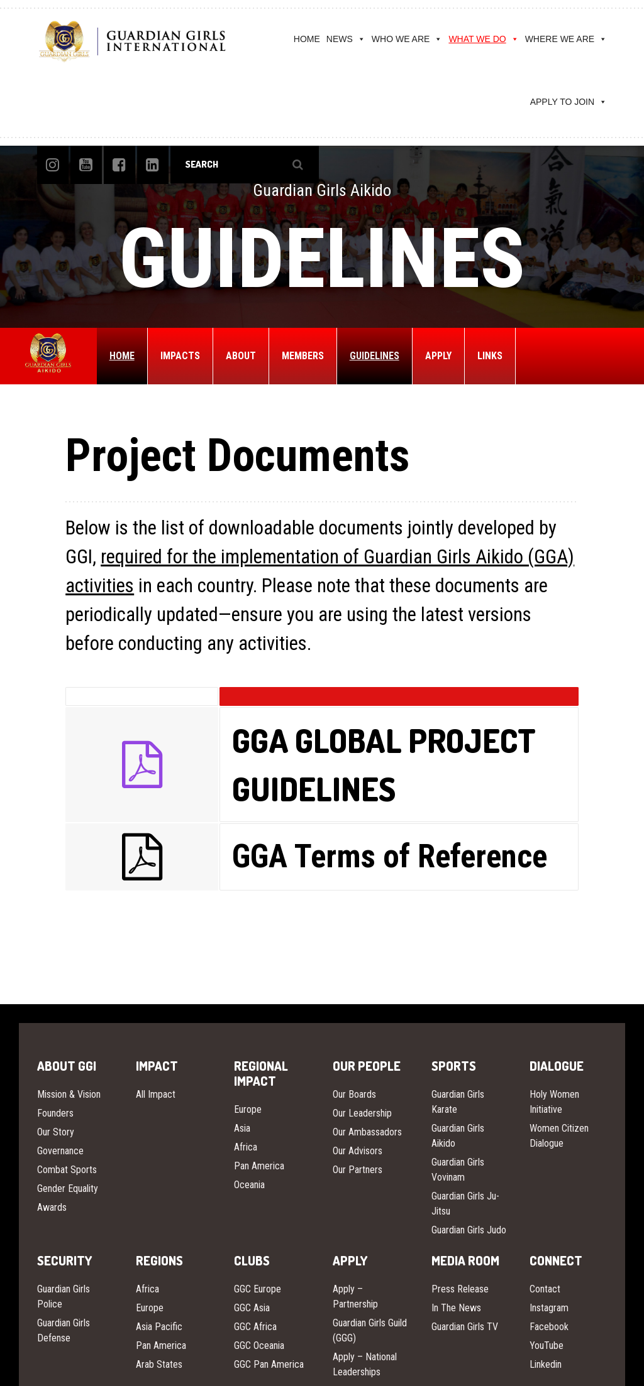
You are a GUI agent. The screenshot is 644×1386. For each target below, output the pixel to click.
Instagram (549, 1308)
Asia (242, 1128)
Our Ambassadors (367, 1132)
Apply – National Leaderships (365, 1364)
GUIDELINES (374, 356)
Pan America (259, 1166)
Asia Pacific (159, 1327)
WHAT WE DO (483, 39)
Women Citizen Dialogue (559, 1135)
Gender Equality (67, 1188)
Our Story (55, 1132)
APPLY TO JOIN (568, 101)
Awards (52, 1207)
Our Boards (354, 1094)
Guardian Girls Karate (457, 1101)
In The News (456, 1308)
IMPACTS (180, 356)
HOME (307, 39)
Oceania (249, 1185)
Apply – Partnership (355, 1296)
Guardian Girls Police (63, 1296)
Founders (55, 1113)
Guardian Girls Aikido (457, 1135)
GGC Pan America (269, 1364)
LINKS (489, 356)
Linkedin (546, 1364)
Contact (545, 1289)
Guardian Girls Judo (468, 1230)
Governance (60, 1151)
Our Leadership (362, 1113)
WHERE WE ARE (566, 39)
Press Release (460, 1289)
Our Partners (357, 1170)
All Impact (155, 1094)
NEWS (345, 39)
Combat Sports (67, 1170)
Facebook (549, 1327)
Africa (245, 1147)
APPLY (438, 356)
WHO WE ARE (407, 39)
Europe (248, 1109)
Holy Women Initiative (554, 1101)
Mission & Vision (69, 1094)
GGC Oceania (259, 1345)
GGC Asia (252, 1308)
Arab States (159, 1364)
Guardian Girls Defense (63, 1330)
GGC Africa (255, 1327)
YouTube (547, 1345)
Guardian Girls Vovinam (457, 1169)
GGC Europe (257, 1289)
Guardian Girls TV (464, 1327)
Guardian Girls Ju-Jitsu (465, 1203)
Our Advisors (357, 1151)
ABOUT (241, 356)
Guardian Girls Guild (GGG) (370, 1330)
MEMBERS (303, 356)
